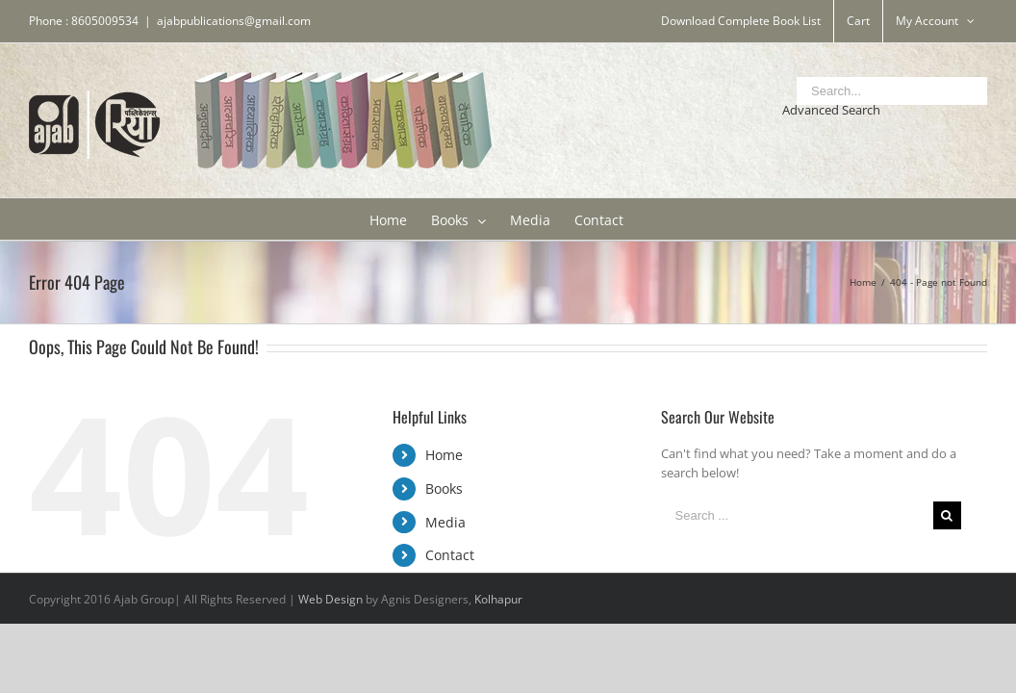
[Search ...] (797, 515)
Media (445, 522)
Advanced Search (831, 109)
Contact (449, 555)
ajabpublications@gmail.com (234, 21)
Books (444, 488)
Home (444, 455)
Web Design (330, 599)
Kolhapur (498, 599)
